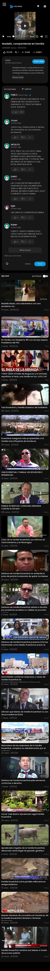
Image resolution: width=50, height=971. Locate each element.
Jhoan (14, 120)
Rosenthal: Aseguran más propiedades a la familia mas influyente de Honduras (22, 439)
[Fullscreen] (46, 36)
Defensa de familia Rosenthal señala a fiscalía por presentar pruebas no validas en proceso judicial (24, 610)
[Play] (3, 36)
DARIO (14, 176)
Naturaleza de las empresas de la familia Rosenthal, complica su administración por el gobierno (23, 748)
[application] (25, 26)
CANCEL (28, 264)
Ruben (14, 224)
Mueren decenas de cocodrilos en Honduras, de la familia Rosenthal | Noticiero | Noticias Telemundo (24, 918)
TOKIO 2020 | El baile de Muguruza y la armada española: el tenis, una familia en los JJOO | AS (24, 375)
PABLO (14, 94)
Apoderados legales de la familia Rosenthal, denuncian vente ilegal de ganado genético (23, 849)
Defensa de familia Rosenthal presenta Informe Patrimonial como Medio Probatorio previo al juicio (24, 645)
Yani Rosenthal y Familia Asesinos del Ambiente (24, 407)
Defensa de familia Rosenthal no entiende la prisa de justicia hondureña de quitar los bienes (24, 575)
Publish (40, 264)
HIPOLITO (15, 144)
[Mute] (41, 36)
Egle (13, 206)
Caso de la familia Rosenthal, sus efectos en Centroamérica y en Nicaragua (23, 541)
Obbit (7, 60)
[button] (45, 6)
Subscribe (38, 61)
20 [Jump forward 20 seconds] (37, 36)
